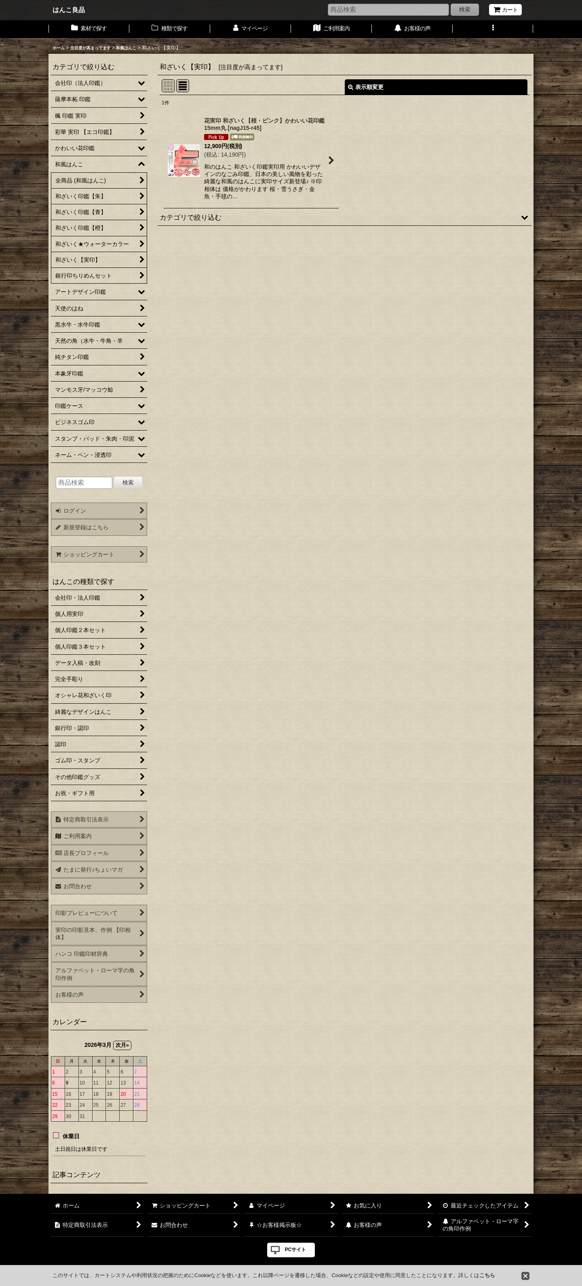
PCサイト (295, 1249)
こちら (487, 1275)
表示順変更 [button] (366, 87)
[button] (493, 29)
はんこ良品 (69, 9)
